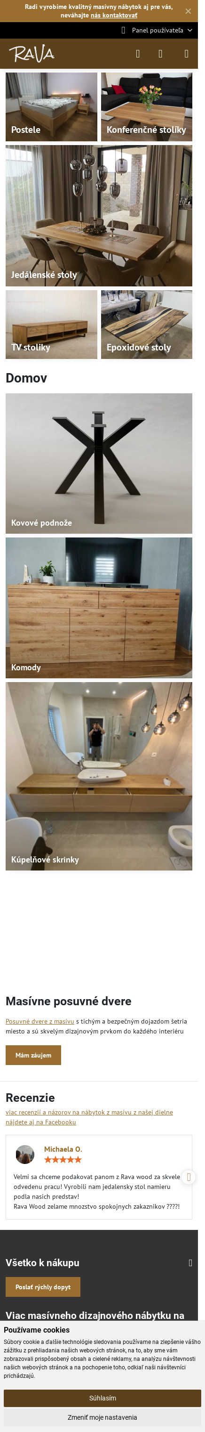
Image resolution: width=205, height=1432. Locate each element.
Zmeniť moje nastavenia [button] (102, 1417)
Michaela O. (63, 1149)
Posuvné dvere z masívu (40, 1021)
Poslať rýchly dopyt (43, 1287)
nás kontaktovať (114, 15)
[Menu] (186, 53)
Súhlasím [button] (102, 1398)
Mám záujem (33, 1055)
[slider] (63, 1160)
